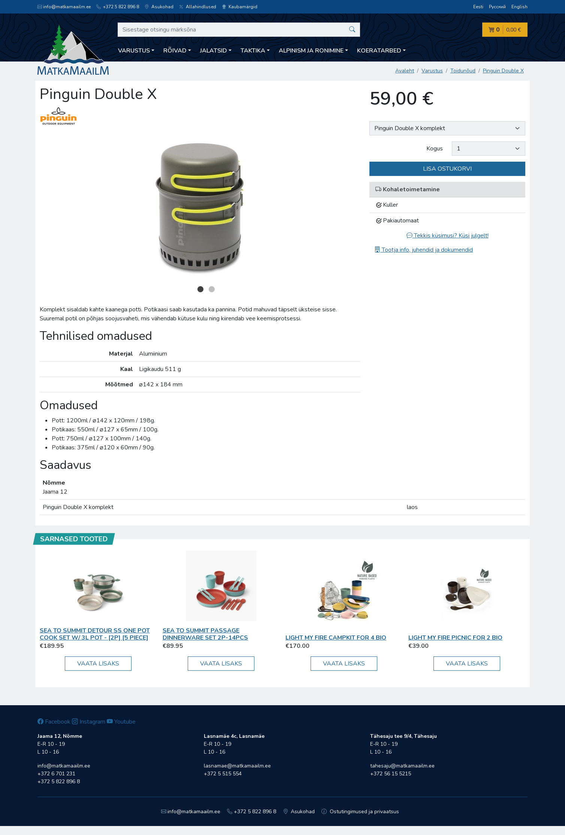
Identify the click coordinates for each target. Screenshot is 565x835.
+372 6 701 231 (56, 773)
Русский (497, 7)
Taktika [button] (253, 51)
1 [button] (200, 289)
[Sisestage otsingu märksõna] (239, 30)
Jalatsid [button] (213, 51)
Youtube (121, 722)
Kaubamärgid (239, 7)
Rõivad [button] (175, 51)
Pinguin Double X (503, 70)
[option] (200, 208)
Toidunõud (462, 70)
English (519, 7)
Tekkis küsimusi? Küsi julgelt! (448, 235)
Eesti (478, 7)
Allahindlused (197, 7)
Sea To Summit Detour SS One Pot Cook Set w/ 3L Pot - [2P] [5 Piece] (95, 634)
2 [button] (211, 289)
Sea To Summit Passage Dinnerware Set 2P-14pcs (205, 634)
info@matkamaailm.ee (64, 7)
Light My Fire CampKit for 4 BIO (335, 638)
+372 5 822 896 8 (117, 7)
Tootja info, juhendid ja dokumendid (423, 250)
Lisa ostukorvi (447, 169)
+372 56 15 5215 (390, 773)
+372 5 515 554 (223, 773)
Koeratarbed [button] (379, 51)
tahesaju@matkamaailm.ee (402, 765)
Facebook (53, 722)
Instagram (88, 722)
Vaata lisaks (98, 663)
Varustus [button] (134, 51)
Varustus (432, 70)
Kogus (434, 148)
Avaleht (404, 70)
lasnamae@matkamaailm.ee (237, 765)
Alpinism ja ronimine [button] (311, 51)
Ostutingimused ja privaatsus (360, 811)
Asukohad (159, 7)
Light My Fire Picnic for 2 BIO (455, 638)
